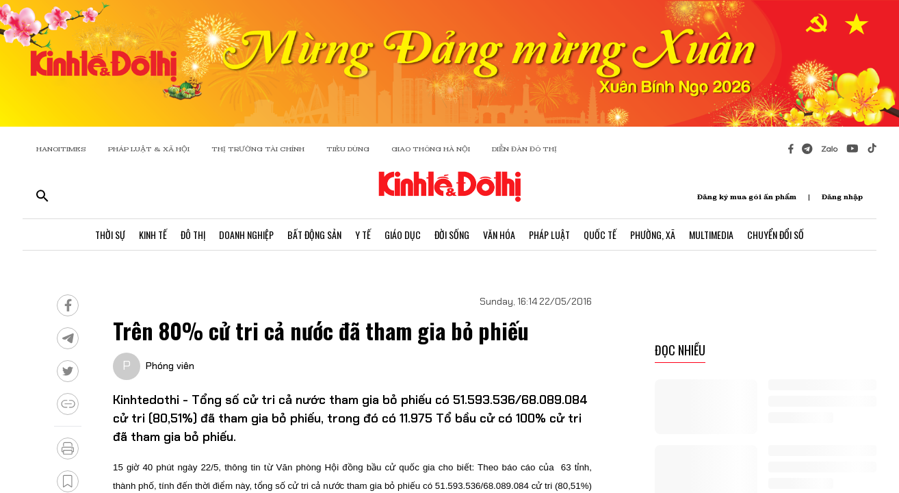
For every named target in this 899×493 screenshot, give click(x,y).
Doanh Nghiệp (246, 234)
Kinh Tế (153, 234)
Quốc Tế (600, 234)
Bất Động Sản (314, 234)
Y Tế (363, 234)
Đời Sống (451, 234)
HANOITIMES (61, 148)
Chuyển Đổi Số (775, 234)
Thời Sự (110, 234)
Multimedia (711, 234)
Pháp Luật (549, 234)
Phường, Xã (652, 234)
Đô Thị (193, 234)
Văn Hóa (499, 234)
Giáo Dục (403, 234)
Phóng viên (170, 365)
